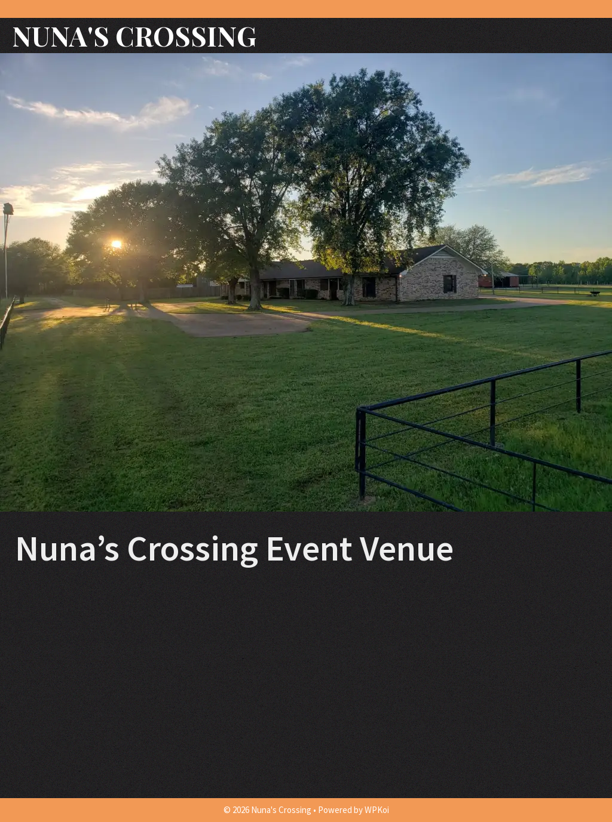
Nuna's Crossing (134, 35)
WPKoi (377, 809)
